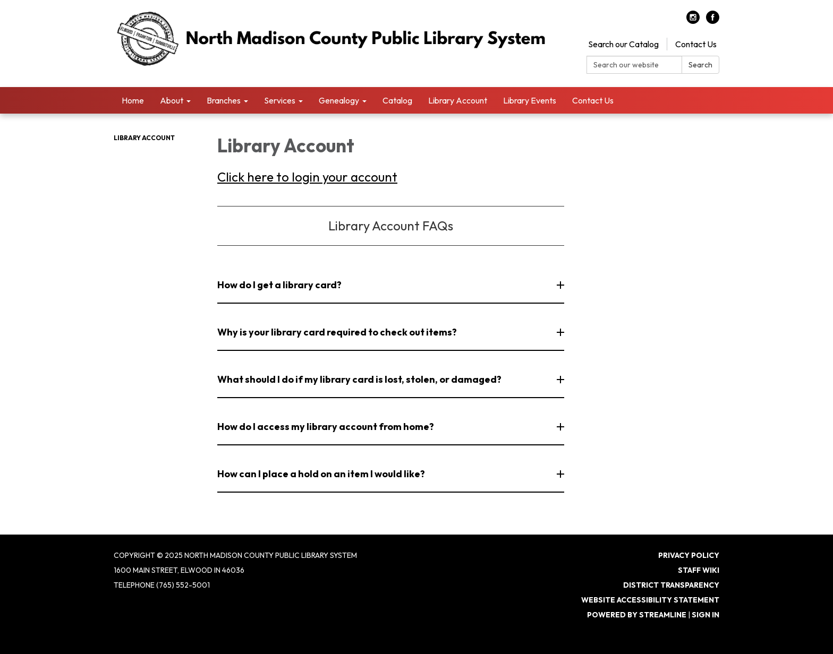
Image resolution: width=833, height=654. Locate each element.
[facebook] (712, 20)
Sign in (705, 614)
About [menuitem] (171, 100)
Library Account (144, 138)
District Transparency (671, 585)
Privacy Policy (688, 555)
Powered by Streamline (636, 614)
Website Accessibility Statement (650, 600)
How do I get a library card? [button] (280, 285)
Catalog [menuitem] (397, 100)
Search (700, 65)
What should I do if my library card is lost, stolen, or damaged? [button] (360, 379)
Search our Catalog (623, 44)
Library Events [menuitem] (529, 100)
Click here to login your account (307, 177)
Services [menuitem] (279, 100)
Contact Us (696, 44)
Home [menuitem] (133, 100)
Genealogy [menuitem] (339, 100)
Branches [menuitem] (224, 100)
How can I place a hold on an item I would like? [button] (322, 474)
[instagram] (693, 20)
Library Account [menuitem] (457, 100)
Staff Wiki (698, 570)
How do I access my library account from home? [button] (326, 426)
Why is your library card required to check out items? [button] (337, 332)
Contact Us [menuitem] (593, 100)
